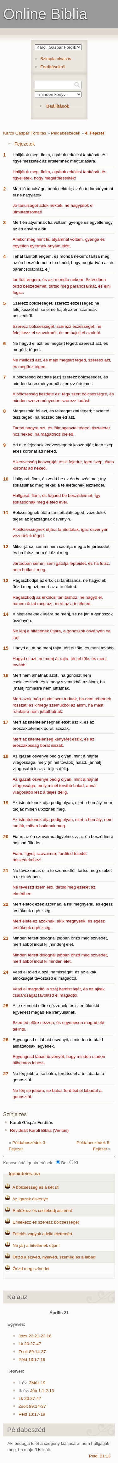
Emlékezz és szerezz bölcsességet (46, 1222)
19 (5, 802)
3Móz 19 (37, 1382)
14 (5, 614)
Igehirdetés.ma (24, 1173)
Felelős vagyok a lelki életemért (42, 1233)
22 (5, 904)
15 (5, 648)
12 (5, 546)
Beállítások (57, 106)
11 (5, 512)
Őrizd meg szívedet (31, 1268)
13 (5, 580)
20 (5, 836)
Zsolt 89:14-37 (32, 1351)
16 (5, 675)
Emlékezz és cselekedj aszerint (42, 1210)
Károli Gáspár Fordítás (24, 133)
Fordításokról (52, 66)
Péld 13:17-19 (32, 1359)
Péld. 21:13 (100, 1456)
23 (5, 938)
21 (5, 870)
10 (5, 479)
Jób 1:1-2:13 (42, 1390)
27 (5, 1073)
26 (5, 1039)
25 (5, 1005)
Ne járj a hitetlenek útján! (36, 1245)
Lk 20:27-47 (30, 1343)
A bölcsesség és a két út (35, 1187)
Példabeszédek (65, 133)
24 (5, 972)
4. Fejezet (94, 133)
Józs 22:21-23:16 (35, 1336)
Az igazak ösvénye (30, 1199)
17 (5, 722)
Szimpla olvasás (55, 58)
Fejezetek (24, 143)
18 (5, 756)
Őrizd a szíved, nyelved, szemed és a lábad (54, 1257)
